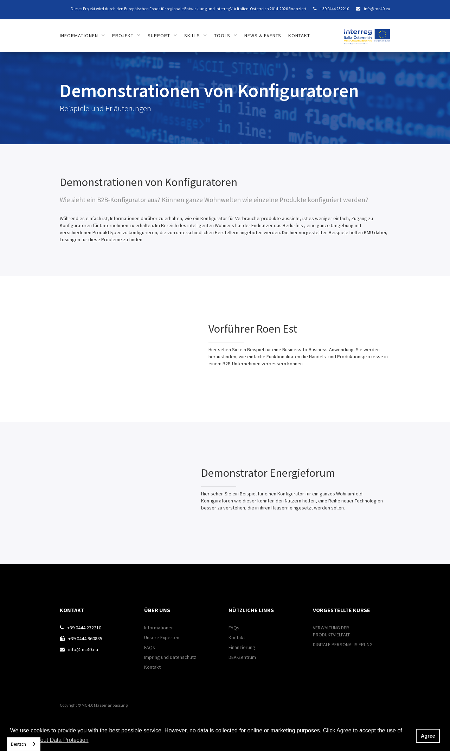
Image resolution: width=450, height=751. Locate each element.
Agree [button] (428, 736)
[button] (82, 35)
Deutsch (18, 744)
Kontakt (299, 35)
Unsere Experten (161, 637)
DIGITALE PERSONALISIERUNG (343, 644)
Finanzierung (242, 647)
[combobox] (23, 744)
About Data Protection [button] (61, 740)
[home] (367, 32)
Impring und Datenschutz (170, 657)
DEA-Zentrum (242, 657)
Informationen (159, 627)
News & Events (262, 35)
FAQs (149, 647)
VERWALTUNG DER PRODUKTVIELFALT (331, 631)
